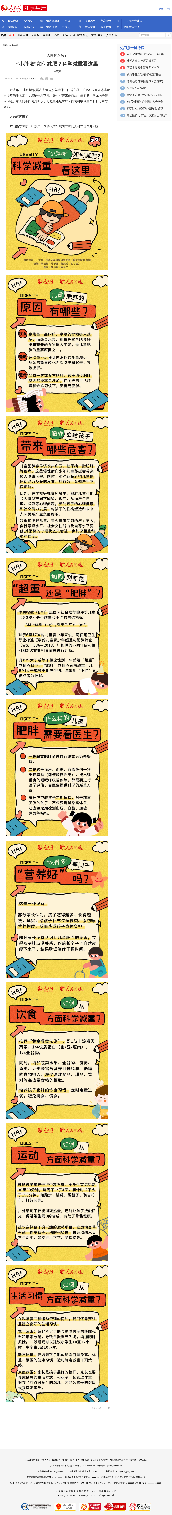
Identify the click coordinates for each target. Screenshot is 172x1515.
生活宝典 (90, 27)
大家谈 (35, 35)
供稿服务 (95, 1460)
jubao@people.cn (114, 1465)
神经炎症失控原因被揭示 (142, 60)
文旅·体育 (97, 35)
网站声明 (104, 1460)
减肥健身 (106, 27)
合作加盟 (85, 1460)
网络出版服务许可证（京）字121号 (103, 1483)
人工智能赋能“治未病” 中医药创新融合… (147, 53)
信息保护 (123, 1460)
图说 (67, 20)
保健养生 (90, 20)
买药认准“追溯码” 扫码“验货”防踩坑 (147, 108)
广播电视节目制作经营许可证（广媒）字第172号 (123, 1477)
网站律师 (114, 1460)
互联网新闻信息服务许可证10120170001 (45, 1477)
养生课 (46, 35)
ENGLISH (143, 1460)
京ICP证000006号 (128, 1483)
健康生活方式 (131, 27)
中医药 (66, 27)
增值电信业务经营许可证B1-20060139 (82, 1477)
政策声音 (13, 20)
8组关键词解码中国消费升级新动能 (147, 101)
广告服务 (75, 1460)
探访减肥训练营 (136, 88)
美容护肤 (106, 20)
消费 (56, 35)
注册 (169, 9)
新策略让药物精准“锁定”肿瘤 (144, 74)
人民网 (4, 45)
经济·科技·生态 (79, 35)
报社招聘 (56, 1460)
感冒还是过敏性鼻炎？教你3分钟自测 (147, 81)
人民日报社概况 (32, 1460)
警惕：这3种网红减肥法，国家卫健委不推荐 (147, 94)
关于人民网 (45, 1460)
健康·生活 (13, 45)
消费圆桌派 (53, 20)
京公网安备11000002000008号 (149, 1483)
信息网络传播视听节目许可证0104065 (26, 1483)
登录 (161, 9)
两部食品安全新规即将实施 (143, 67)
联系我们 (133, 1460)
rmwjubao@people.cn (125, 1471)
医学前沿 (13, 27)
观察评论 (29, 27)
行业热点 (29, 20)
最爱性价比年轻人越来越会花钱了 (147, 115)
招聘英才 (66, 1460)
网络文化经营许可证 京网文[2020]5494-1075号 (65, 1483)
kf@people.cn (59, 1471)
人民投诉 (111, 35)
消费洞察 (51, 27)
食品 (65, 35)
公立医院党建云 (132, 20)
